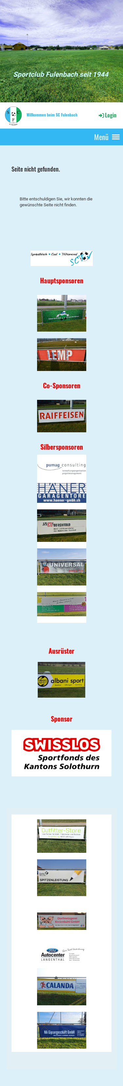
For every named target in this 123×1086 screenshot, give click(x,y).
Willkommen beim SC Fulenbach (52, 114)
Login (107, 115)
